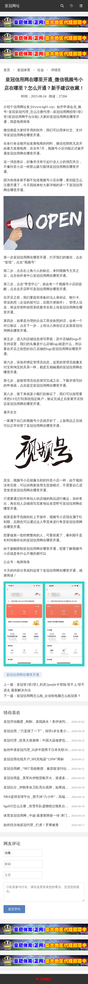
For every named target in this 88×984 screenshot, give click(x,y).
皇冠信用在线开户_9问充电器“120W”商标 (34, 759)
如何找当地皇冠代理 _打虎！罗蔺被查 (31, 825)
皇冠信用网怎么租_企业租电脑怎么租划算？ (49, 696)
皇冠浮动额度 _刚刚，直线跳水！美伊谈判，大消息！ (43, 721)
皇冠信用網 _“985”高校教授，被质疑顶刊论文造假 (40, 768)
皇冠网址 (12, 6)
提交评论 (14, 912)
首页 (7, 70)
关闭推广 (46, 979)
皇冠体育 (23, 70)
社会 (40, 70)
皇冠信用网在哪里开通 (22, 674)
